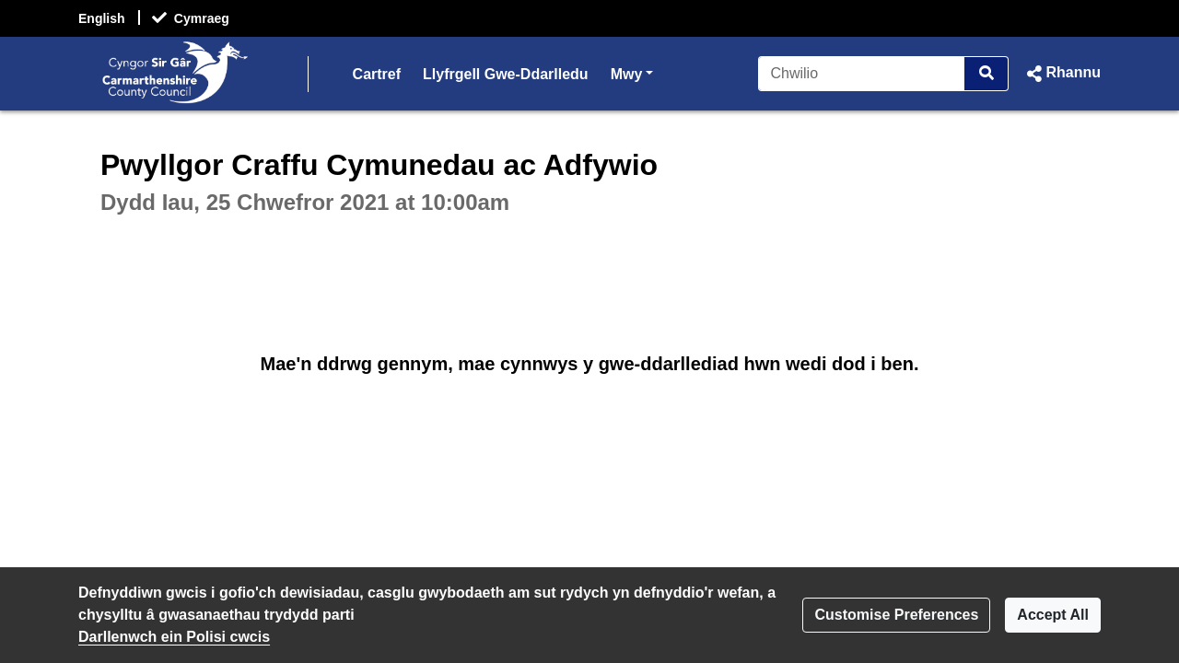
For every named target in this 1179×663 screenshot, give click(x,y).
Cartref (377, 74)
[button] (1062, 74)
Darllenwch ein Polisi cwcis (174, 637)
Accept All (1053, 614)
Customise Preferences (896, 614)
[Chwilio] (861, 73)
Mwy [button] (632, 72)
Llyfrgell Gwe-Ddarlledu (506, 74)
